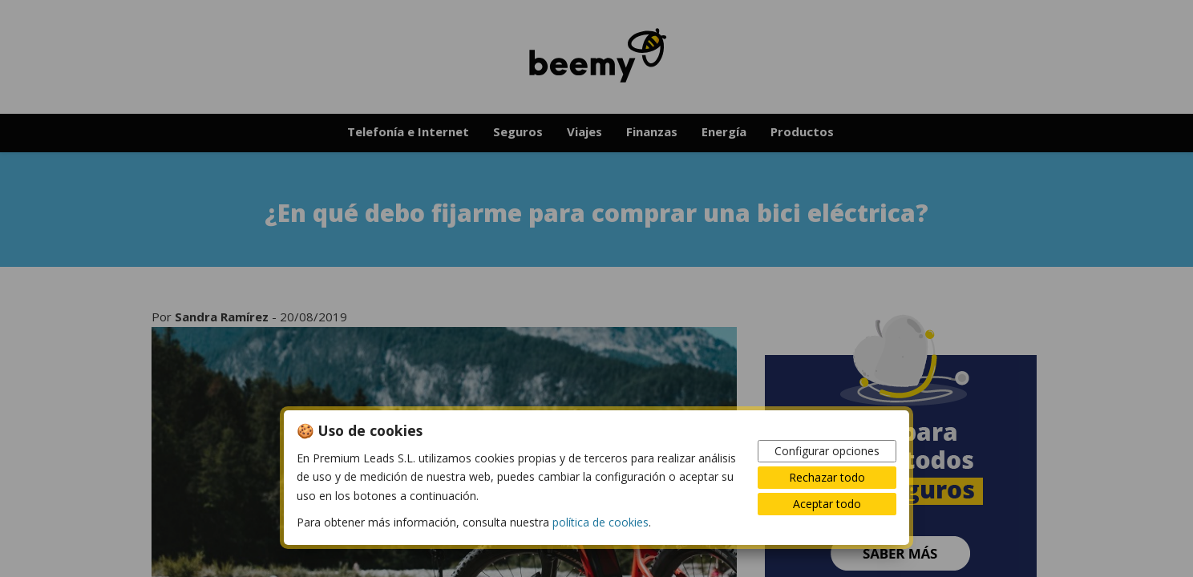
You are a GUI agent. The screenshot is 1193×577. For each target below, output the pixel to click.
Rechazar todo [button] (827, 477)
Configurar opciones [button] (827, 450)
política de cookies (600, 522)
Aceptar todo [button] (827, 503)
